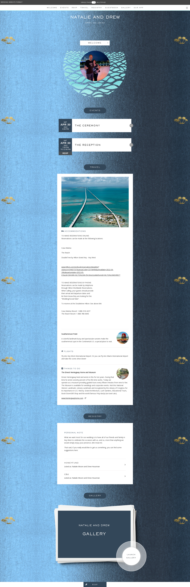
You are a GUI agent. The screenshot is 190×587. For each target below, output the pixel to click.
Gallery (126, 7)
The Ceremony (89, 125)
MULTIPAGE (101, 2)
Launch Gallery (131, 556)
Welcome (52, 7)
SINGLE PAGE (86, 2)
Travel (84, 7)
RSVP (65, 153)
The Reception (89, 144)
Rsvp (74, 7)
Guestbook (111, 7)
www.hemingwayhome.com (72, 398)
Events (64, 7)
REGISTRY (96, 7)
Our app (138, 7)
